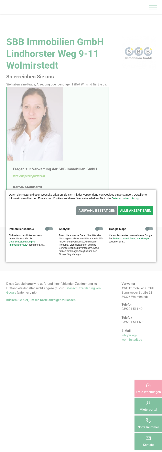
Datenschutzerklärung (125, 198)
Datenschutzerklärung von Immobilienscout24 (22, 243)
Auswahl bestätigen (96, 210)
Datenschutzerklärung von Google (131, 238)
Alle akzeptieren (135, 210)
